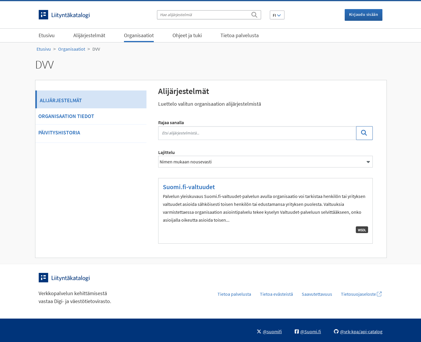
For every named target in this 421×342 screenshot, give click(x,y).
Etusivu (47, 35)
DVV (96, 49)
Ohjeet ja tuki (187, 35)
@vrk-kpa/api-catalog (358, 331)
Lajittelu (166, 152)
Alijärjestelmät (89, 35)
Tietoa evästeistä (276, 294)
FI (277, 15)
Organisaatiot (139, 35)
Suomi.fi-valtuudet (189, 187)
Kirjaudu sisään (363, 14)
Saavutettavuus (317, 294)
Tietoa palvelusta (239, 35)
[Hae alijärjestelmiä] (209, 14)
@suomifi (269, 331)
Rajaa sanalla (171, 122)
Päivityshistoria (59, 132)
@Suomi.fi (308, 331)
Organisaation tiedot (66, 116)
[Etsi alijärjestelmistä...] (257, 133)
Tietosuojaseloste (361, 294)
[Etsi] (254, 14)
